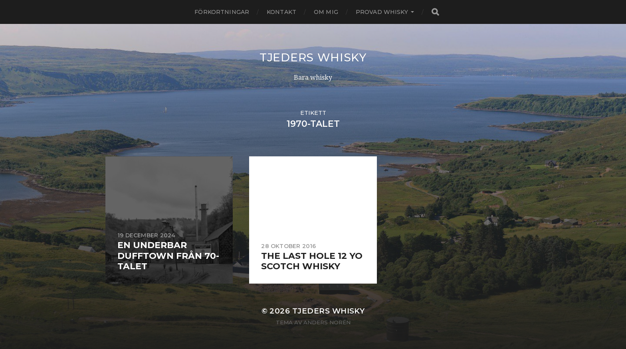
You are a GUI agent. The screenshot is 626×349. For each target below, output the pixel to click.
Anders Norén (327, 322)
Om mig (326, 12)
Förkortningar (221, 12)
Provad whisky (382, 12)
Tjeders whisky (313, 57)
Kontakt (281, 12)
